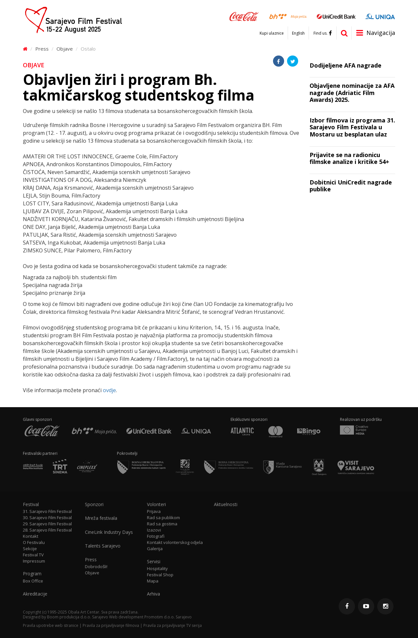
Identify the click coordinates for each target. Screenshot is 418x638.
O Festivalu (34, 542)
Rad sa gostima (162, 524)
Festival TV (33, 555)
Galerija (155, 548)
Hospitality (157, 568)
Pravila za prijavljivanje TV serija (172, 625)
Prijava (154, 511)
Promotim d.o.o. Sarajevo (168, 617)
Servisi (153, 562)
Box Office (33, 581)
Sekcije (30, 548)
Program (32, 574)
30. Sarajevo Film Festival (47, 517)
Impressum (34, 561)
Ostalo (88, 48)
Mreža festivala (101, 518)
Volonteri (156, 504)
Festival (31, 504)
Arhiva (153, 594)
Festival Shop (160, 575)
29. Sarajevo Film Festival (47, 524)
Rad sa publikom (163, 517)
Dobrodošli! (96, 566)
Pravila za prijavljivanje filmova (111, 625)
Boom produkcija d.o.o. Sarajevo (77, 617)
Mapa (152, 581)
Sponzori (94, 504)
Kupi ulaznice (272, 33)
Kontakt (30, 536)
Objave (64, 48)
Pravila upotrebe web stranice (50, 625)
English (298, 33)
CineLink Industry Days (109, 532)
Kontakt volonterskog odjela (175, 542)
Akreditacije (35, 594)
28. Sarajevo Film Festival (47, 530)
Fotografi (156, 536)
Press (42, 48)
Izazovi (154, 530)
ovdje (109, 390)
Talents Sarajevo (103, 546)
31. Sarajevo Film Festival (47, 511)
